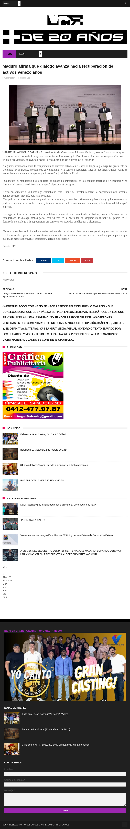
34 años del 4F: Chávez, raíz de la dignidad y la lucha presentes (54, 465)
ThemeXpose (62, 825)
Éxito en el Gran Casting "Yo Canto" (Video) (43, 434)
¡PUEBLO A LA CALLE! (32, 520)
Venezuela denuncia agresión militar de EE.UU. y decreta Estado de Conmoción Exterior (66, 535)
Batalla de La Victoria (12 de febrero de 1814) (44, 449)
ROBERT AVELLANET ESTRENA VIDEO (42, 480)
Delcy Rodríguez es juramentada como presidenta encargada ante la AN (58, 504)
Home (9, 54)
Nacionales (25, 78)
